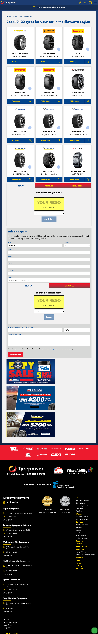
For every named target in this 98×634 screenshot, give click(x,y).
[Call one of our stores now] (94, 630)
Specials (79, 507)
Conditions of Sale (27, 630)
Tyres (78, 464)
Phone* (10, 256)
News (78, 529)
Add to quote (16, 62)
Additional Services (82, 505)
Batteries (79, 494)
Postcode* (11, 270)
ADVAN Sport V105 (78, 171)
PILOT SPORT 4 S (20, 132)
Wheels (79, 480)
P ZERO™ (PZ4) (20, 93)
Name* (10, 250)
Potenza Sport (78, 93)
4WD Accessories (82, 491)
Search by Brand (82, 472)
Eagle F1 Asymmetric (20, 53)
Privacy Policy (49, 349)
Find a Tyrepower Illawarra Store (49, 7)
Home (9, 17)
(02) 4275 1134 (11, 519)
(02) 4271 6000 (11, 556)
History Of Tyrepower (83, 519)
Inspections (79, 497)
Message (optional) (15, 334)
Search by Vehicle (82, 467)
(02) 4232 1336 (11, 500)
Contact (79, 510)
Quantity (67, 243)
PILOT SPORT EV (49, 171)
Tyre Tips (79, 478)
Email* (10, 263)
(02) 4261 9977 (11, 483)
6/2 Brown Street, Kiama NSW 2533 (18, 497)
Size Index (6, 586)
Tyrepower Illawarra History (85, 521)
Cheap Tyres (7, 594)
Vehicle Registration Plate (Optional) (21, 327)
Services (79, 489)
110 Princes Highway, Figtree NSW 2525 (17, 552)
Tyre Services (80, 499)
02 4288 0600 (11, 575)
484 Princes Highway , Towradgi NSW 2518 (18, 570)
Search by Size (81, 470)
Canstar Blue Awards (10, 589)
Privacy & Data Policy (14, 630)
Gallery (79, 532)
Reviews (79, 535)
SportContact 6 (49, 53)
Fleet (78, 527)
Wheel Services (81, 502)
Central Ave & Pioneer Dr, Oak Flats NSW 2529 (19, 533)
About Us (80, 516)
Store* (10, 277)
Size (9, 243)
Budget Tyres (7, 592)
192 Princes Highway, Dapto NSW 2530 (19, 480)
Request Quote (15, 354)
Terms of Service (63, 349)
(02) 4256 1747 (11, 537)
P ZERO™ (78, 53)
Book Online (81, 513)
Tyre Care (79, 475)
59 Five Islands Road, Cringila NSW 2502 (17, 514)
